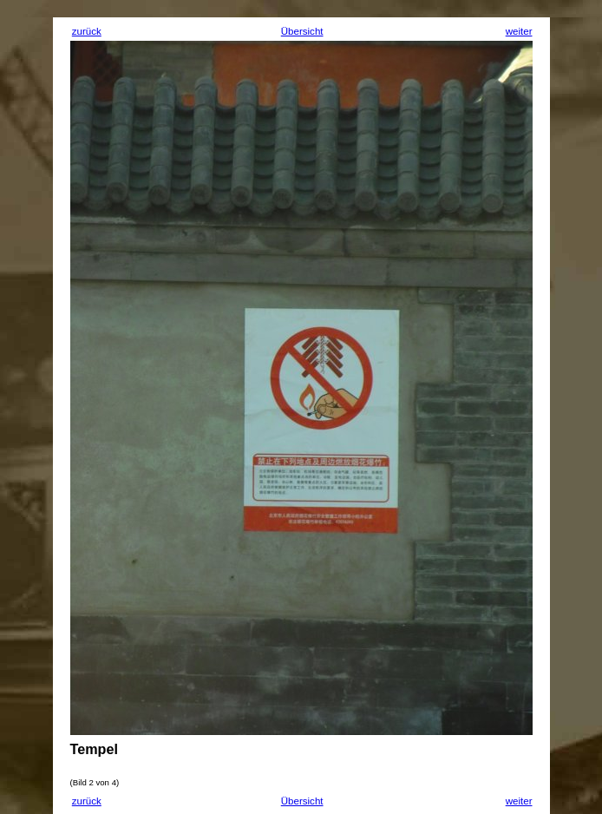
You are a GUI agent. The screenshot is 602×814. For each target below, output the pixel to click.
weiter (519, 31)
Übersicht (302, 31)
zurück (86, 31)
